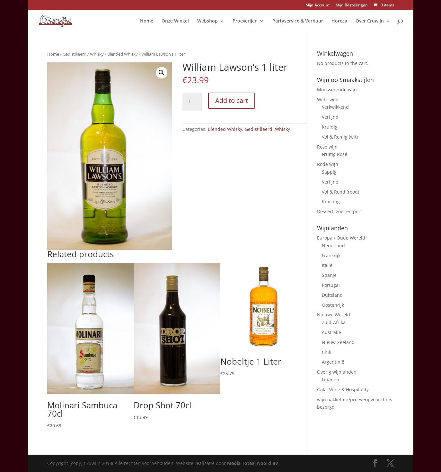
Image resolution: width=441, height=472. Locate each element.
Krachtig (331, 201)
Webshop (207, 21)
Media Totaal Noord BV (252, 463)
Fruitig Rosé (334, 154)
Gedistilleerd (74, 54)
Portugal (331, 285)
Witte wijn (328, 99)
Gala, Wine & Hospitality (343, 389)
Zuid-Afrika (334, 322)
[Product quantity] (192, 102)
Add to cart (231, 100)
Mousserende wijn (337, 89)
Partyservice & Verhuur (297, 21)
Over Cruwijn (370, 21)
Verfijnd (330, 117)
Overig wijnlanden (337, 372)
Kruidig (330, 127)
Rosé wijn (327, 147)
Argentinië (333, 362)
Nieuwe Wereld (333, 315)
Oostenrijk (333, 305)
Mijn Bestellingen (352, 5)
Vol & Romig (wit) (340, 137)
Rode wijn (327, 164)
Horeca (339, 21)
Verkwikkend (335, 107)
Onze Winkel (175, 21)
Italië (327, 265)
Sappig (329, 172)
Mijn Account (317, 5)
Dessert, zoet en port (339, 211)
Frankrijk (331, 255)
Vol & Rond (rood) (340, 192)
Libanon (330, 380)
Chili (326, 352)
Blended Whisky (122, 54)
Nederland (333, 245)
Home (146, 21)
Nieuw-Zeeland (338, 342)
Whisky (97, 54)
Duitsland (332, 295)
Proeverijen (245, 21)
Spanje (329, 275)
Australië (331, 332)
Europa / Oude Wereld (341, 238)
